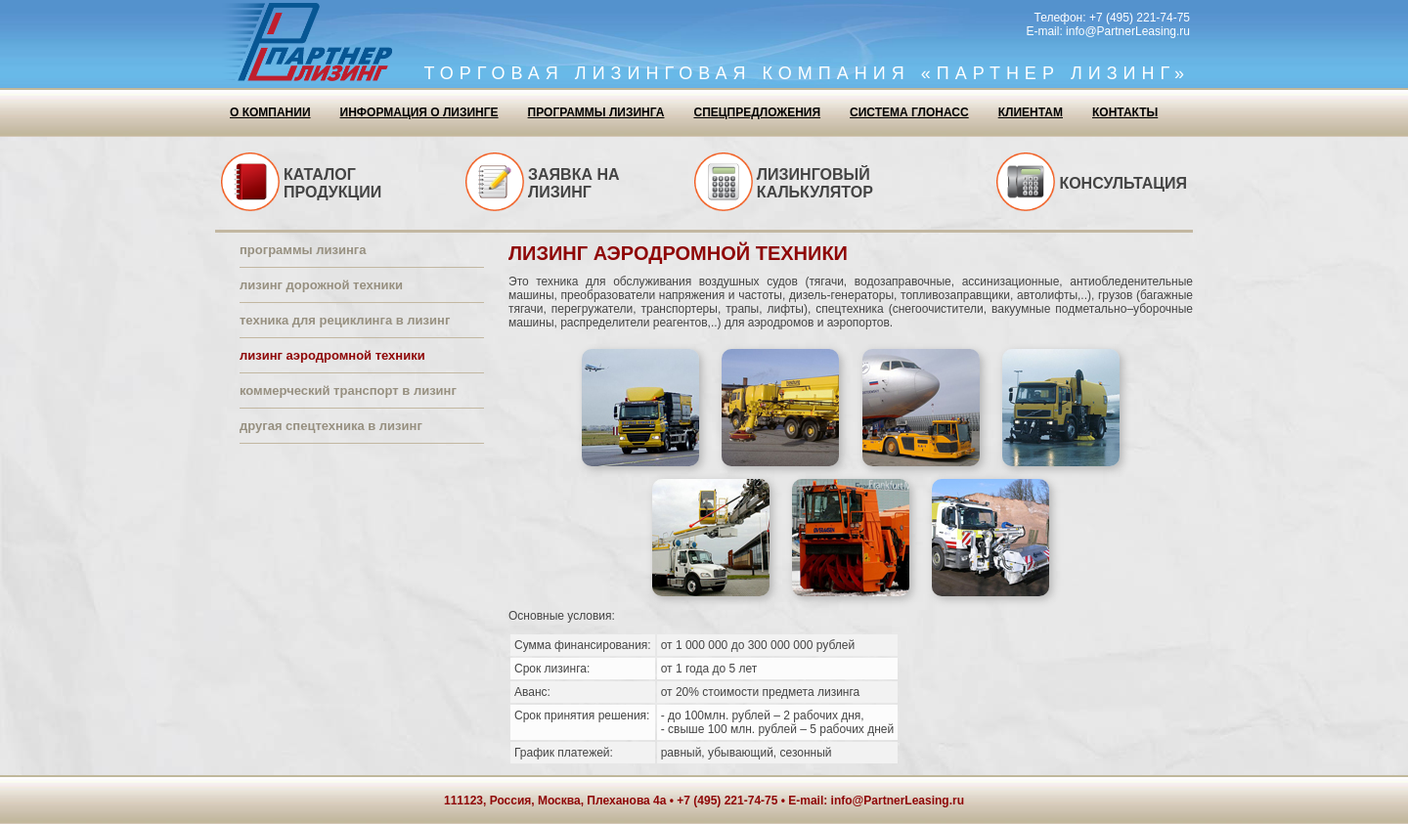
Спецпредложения (756, 112)
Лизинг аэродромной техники (332, 355)
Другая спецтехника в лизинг (331, 425)
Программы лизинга (596, 112)
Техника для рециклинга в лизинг (345, 320)
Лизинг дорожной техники (321, 285)
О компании (270, 112)
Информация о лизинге (419, 112)
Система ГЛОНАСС (909, 112)
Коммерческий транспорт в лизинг (348, 390)
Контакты (1125, 112)
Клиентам (1030, 112)
